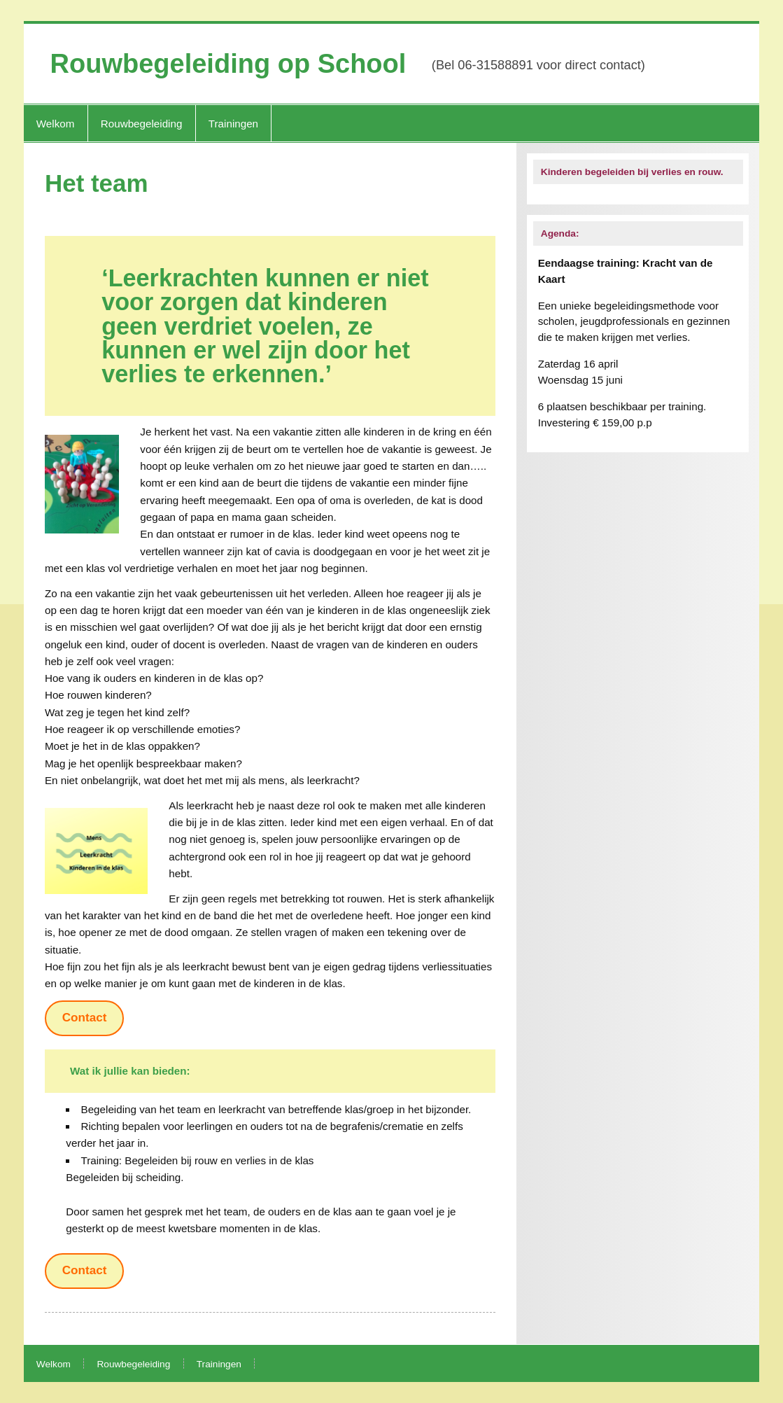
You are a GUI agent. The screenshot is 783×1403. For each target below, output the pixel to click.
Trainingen (233, 124)
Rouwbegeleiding (142, 124)
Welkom (55, 124)
